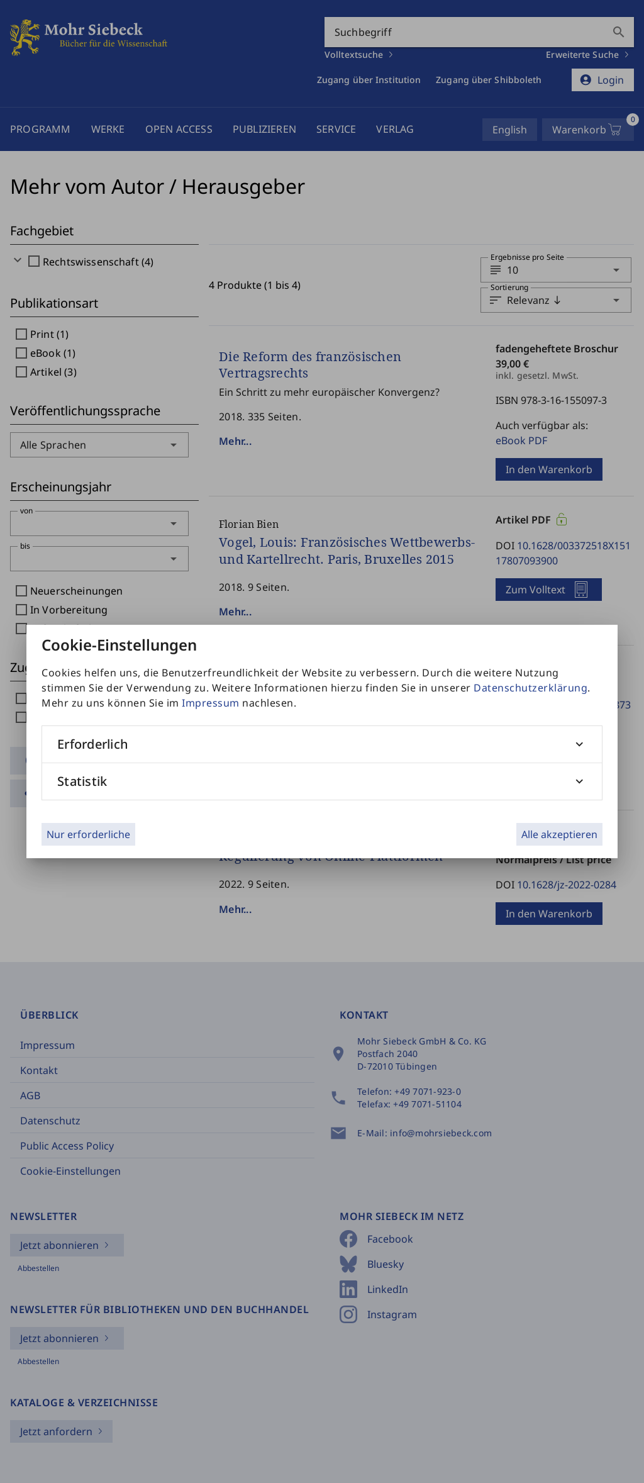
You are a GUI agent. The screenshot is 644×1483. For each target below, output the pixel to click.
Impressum (211, 703)
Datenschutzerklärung (530, 688)
